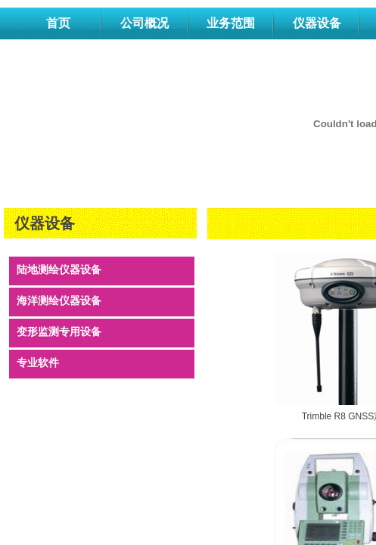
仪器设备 (317, 23)
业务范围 (231, 23)
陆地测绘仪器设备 (59, 270)
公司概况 (144, 23)
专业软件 (38, 363)
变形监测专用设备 (59, 332)
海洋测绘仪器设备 (59, 301)
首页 (58, 23)
